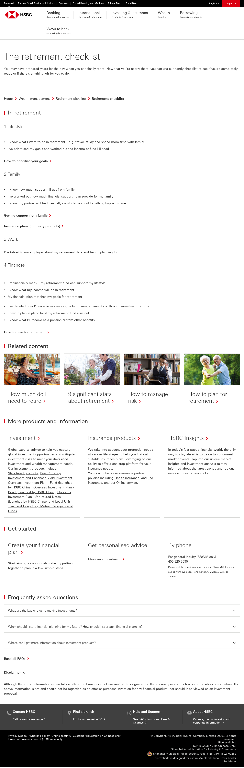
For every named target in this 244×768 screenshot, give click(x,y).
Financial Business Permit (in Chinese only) (35, 740)
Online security (61, 736)
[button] (122, 611)
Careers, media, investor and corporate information (211, 722)
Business (64, 3)
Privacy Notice (17, 736)
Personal (9, 3)
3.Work (11, 239)
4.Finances (14, 265)
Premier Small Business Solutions (36, 3)
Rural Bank (132, 3)
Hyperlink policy (39, 736)
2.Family (12, 174)
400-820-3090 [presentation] (178, 561)
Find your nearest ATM (89, 720)
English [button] (215, 2)
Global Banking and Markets (88, 3)
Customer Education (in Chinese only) (97, 736)
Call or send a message (29, 720)
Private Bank (115, 3)
